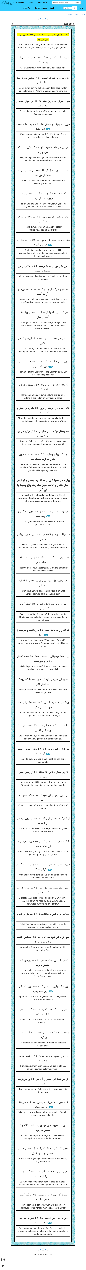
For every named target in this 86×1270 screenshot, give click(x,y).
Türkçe (76, 14)
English (69, 14)
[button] (21, 2)
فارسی (82, 14)
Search (77, 3)
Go (75, 8)
